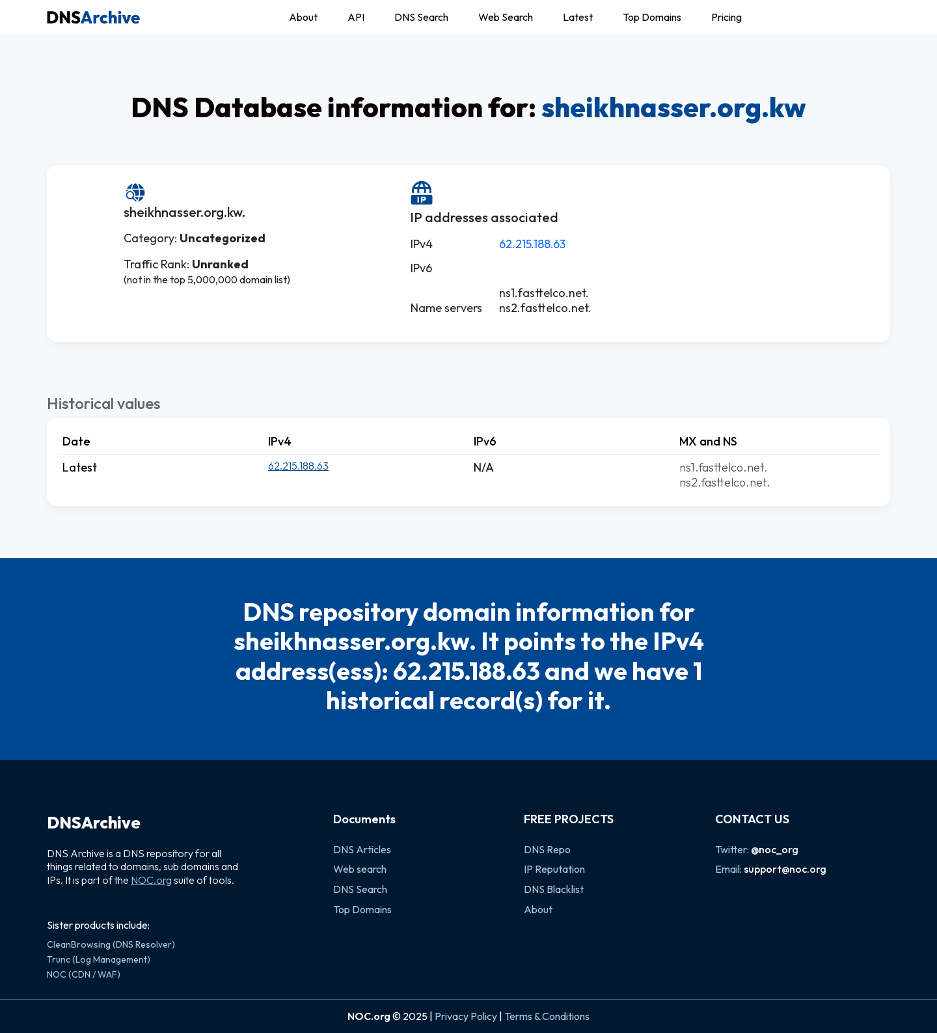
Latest (578, 16)
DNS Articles (362, 849)
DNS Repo (547, 849)
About (303, 16)
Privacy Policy (466, 1016)
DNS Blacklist (554, 889)
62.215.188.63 (532, 243)
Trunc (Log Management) (98, 959)
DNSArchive (94, 822)
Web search (360, 868)
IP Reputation (554, 868)
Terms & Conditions (547, 1016)
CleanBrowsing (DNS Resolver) (111, 944)
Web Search (505, 16)
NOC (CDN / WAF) (83, 974)
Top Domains (652, 16)
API (355, 16)
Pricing (726, 16)
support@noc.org (785, 868)
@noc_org (774, 849)
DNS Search (421, 16)
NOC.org (151, 879)
